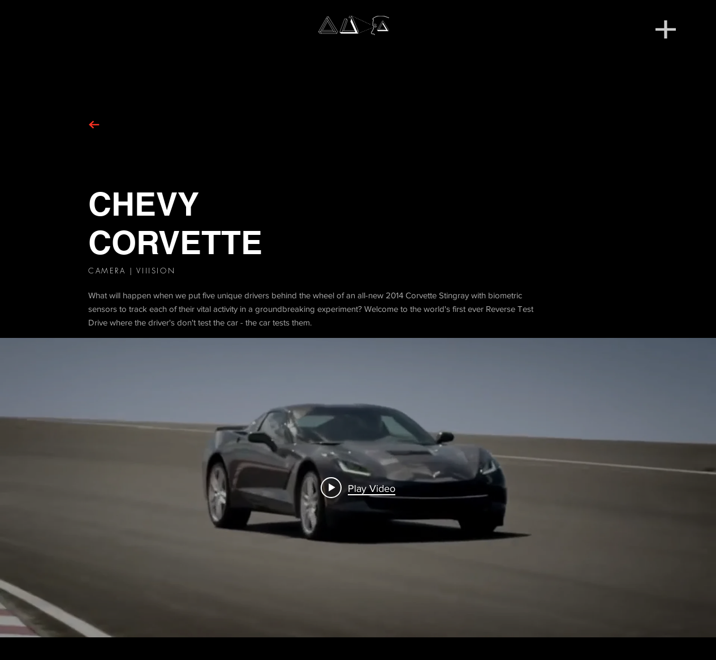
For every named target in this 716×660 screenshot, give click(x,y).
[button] (665, 29)
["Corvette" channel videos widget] (358, 487)
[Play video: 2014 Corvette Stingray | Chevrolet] (358, 488)
